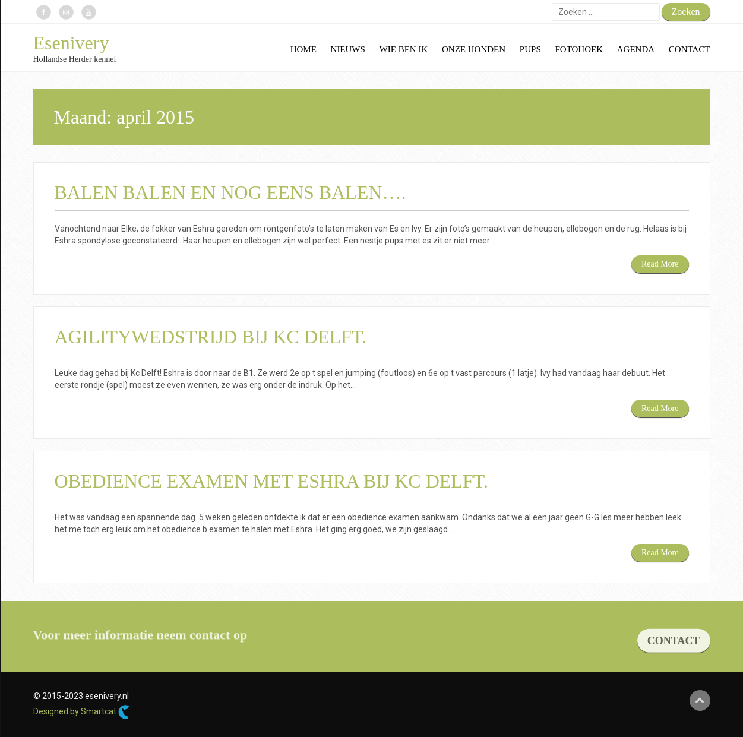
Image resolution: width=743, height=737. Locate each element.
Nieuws (348, 49)
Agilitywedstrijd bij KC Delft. (211, 336)
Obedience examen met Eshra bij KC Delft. (271, 481)
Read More (660, 264)
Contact (689, 49)
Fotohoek (579, 49)
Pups (530, 49)
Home (303, 49)
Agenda (636, 49)
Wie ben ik (404, 49)
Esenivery (71, 42)
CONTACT (673, 650)
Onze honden (473, 49)
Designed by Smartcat (81, 712)
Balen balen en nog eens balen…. (230, 192)
